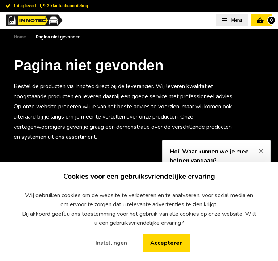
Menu (236, 20)
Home (20, 37)
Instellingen (111, 243)
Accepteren (166, 243)
